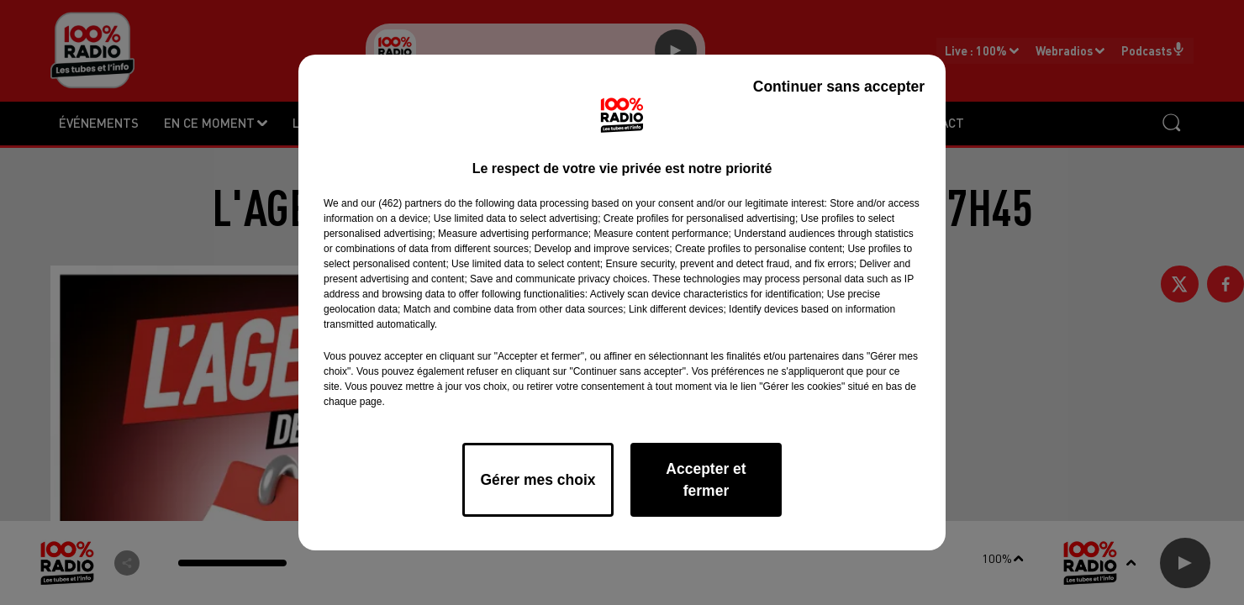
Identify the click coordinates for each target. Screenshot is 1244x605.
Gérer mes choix (537, 479)
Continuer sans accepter (839, 86)
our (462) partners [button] (401, 203)
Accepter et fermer (706, 479)
